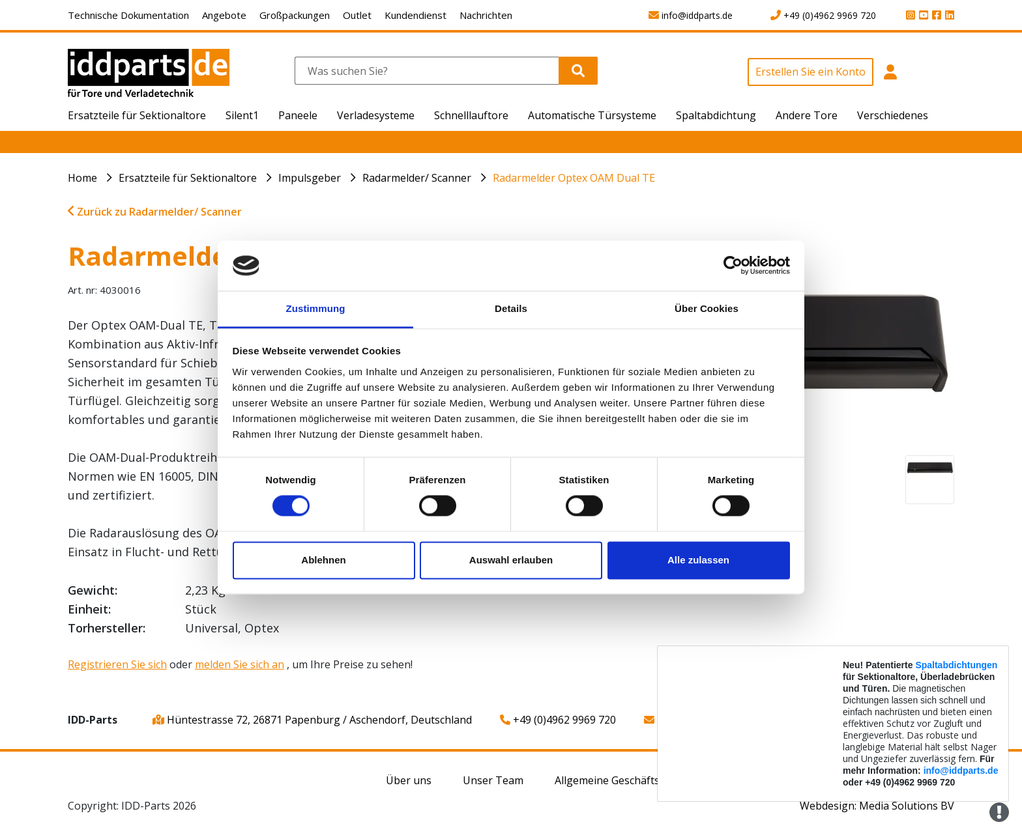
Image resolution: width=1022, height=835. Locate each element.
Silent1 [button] (242, 115)
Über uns (408, 780)
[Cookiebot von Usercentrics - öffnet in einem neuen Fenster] (733, 266)
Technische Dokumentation (128, 14)
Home (82, 178)
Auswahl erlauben (511, 559)
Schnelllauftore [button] (471, 115)
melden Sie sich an (239, 664)
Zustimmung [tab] (315, 308)
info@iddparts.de (961, 770)
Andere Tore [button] (807, 115)
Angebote (224, 14)
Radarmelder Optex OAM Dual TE (574, 178)
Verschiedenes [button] (892, 115)
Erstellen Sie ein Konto (810, 71)
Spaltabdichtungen (956, 665)
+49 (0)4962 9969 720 (558, 720)
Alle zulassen (698, 559)
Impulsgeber (309, 178)
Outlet (357, 14)
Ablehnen (323, 559)
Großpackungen (294, 14)
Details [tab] (511, 308)
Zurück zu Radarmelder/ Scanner (155, 212)
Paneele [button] (297, 115)
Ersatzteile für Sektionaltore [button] (137, 115)
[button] (890, 79)
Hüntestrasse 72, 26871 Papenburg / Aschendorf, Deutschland (312, 720)
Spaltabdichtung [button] (716, 115)
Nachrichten (486, 14)
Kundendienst (415, 14)
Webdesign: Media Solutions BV (877, 806)
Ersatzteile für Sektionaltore (188, 178)
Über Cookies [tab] (706, 308)
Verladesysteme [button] (376, 115)
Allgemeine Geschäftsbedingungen (640, 780)
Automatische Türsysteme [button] (592, 115)
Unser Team (493, 780)
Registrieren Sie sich (117, 664)
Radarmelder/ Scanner (416, 178)
